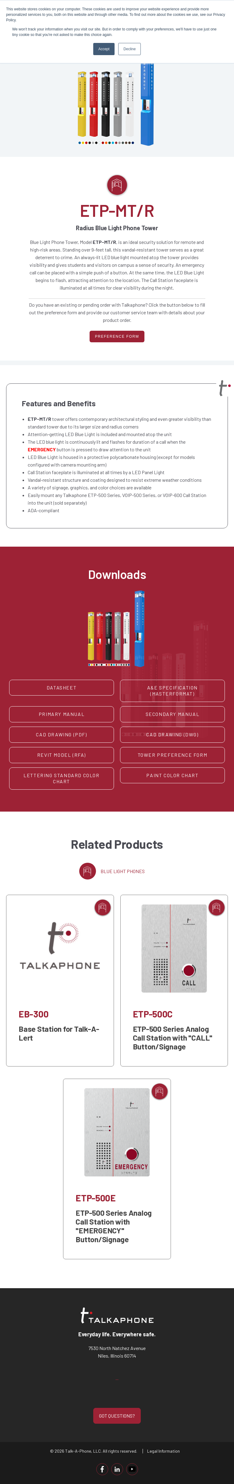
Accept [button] (104, 49)
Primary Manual (61, 714)
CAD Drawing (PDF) (61, 734)
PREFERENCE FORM (117, 336)
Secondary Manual (173, 714)
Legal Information (163, 1450)
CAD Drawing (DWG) (172, 734)
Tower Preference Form (172, 754)
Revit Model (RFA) (61, 754)
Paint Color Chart (172, 775)
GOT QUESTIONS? (117, 1415)
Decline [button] (129, 49)
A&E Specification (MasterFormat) (172, 690)
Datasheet (61, 687)
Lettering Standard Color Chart (61, 778)
